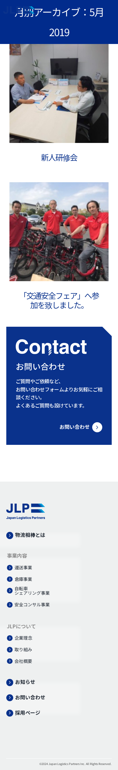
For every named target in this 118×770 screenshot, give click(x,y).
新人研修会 (59, 157)
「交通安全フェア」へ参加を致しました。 (59, 300)
